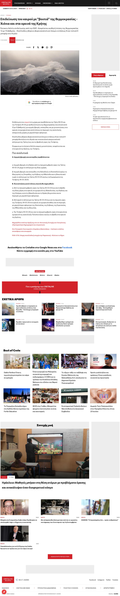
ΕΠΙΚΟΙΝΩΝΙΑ (91, 588)
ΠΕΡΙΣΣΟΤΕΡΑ (105, 127)
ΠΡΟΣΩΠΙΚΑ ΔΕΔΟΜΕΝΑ (47, 588)
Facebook (67, 247)
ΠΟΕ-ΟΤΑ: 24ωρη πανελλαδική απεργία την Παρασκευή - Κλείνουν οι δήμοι (38, 235)
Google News (46, 247)
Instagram (101, 580)
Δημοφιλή (112, 75)
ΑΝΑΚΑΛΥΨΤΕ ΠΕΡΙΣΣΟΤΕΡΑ (60, 556)
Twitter (108, 580)
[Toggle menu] (109, 3)
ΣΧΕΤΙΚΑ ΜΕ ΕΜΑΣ (23, 588)
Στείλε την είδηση (40, 288)
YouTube (58, 250)
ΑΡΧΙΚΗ (2, 15)
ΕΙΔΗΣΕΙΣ (5, 588)
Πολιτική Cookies (70, 588)
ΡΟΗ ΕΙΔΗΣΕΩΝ (19, 3)
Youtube (115, 580)
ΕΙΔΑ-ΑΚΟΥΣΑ (59, 3)
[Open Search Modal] (116, 3)
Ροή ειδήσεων (98, 75)
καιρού (27, 122)
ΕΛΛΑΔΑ (38, 3)
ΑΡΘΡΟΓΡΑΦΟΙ (109, 588)
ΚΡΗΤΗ (4, 477)
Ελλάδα (8, 15)
